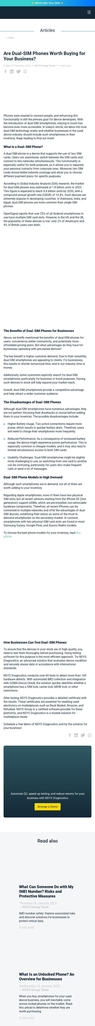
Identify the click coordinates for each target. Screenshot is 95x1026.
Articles (11, 38)
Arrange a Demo (47, 806)
